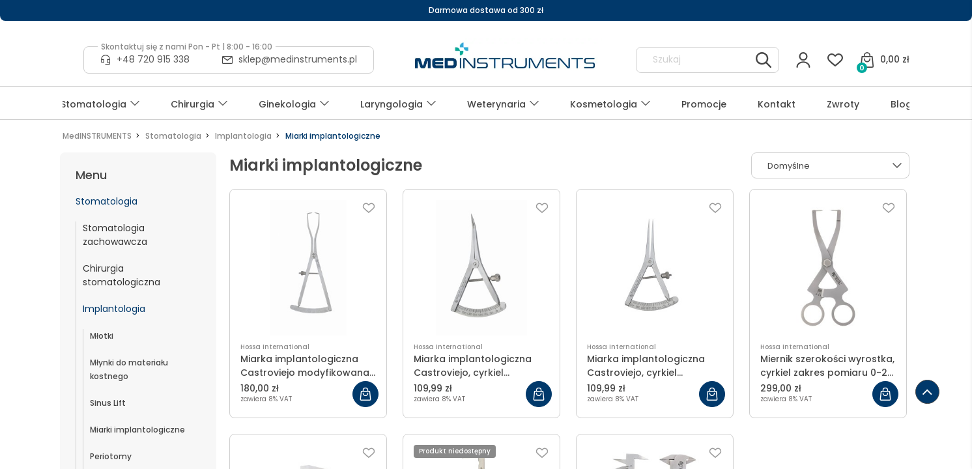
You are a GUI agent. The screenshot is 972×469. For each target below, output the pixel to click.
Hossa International (274, 347)
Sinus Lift (108, 402)
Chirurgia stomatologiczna (121, 275)
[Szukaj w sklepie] (696, 60)
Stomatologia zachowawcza (115, 234)
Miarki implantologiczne (137, 429)
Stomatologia (106, 201)
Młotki (101, 335)
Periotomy (111, 456)
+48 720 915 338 (153, 59)
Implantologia (114, 308)
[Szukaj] (764, 60)
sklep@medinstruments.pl (297, 59)
